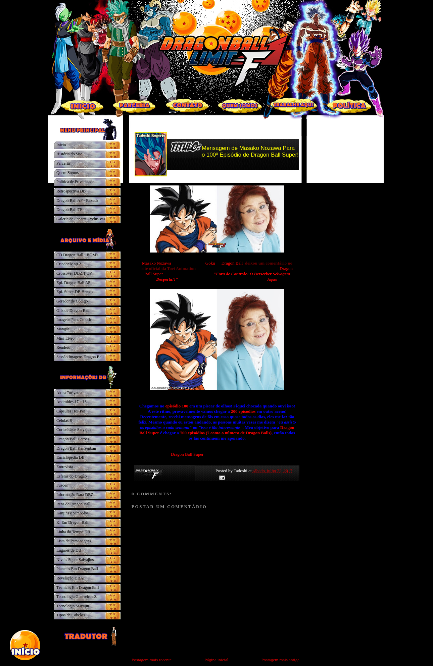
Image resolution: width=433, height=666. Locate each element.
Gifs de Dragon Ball (73, 310)
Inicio (61, 145)
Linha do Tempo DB (73, 532)
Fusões (62, 485)
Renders (63, 347)
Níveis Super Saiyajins (75, 559)
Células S (64, 420)
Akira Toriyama (69, 392)
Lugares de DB (68, 550)
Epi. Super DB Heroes (74, 291)
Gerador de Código (72, 301)
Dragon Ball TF (69, 209)
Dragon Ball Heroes (72, 439)
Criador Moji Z (69, 264)
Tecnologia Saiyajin (72, 606)
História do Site (69, 154)
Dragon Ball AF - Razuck (77, 200)
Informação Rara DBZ (74, 494)
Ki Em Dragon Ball (72, 522)
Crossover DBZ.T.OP (74, 273)
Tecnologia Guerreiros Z (76, 596)
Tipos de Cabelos (70, 615)
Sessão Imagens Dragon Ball (80, 356)
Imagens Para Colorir (74, 319)
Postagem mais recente (152, 659)
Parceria (63, 163)
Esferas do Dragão (71, 476)
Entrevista (64, 466)
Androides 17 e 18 (71, 401)
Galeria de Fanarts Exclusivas (80, 219)
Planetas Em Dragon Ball (77, 568)
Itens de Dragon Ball (73, 504)
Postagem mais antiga (280, 659)
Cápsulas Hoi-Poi (70, 411)
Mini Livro (65, 338)
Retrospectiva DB (71, 191)
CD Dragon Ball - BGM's (77, 255)
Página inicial (216, 659)
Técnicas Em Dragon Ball (77, 587)
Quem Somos (67, 172)
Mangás (62, 329)
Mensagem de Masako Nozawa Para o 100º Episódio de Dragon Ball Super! (250, 151)
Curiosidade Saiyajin (73, 429)
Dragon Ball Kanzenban (76, 448)
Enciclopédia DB (70, 457)
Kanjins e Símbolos (72, 513)
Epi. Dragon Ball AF (73, 282)
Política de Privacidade (75, 181)
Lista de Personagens (73, 541)
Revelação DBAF (71, 578)
